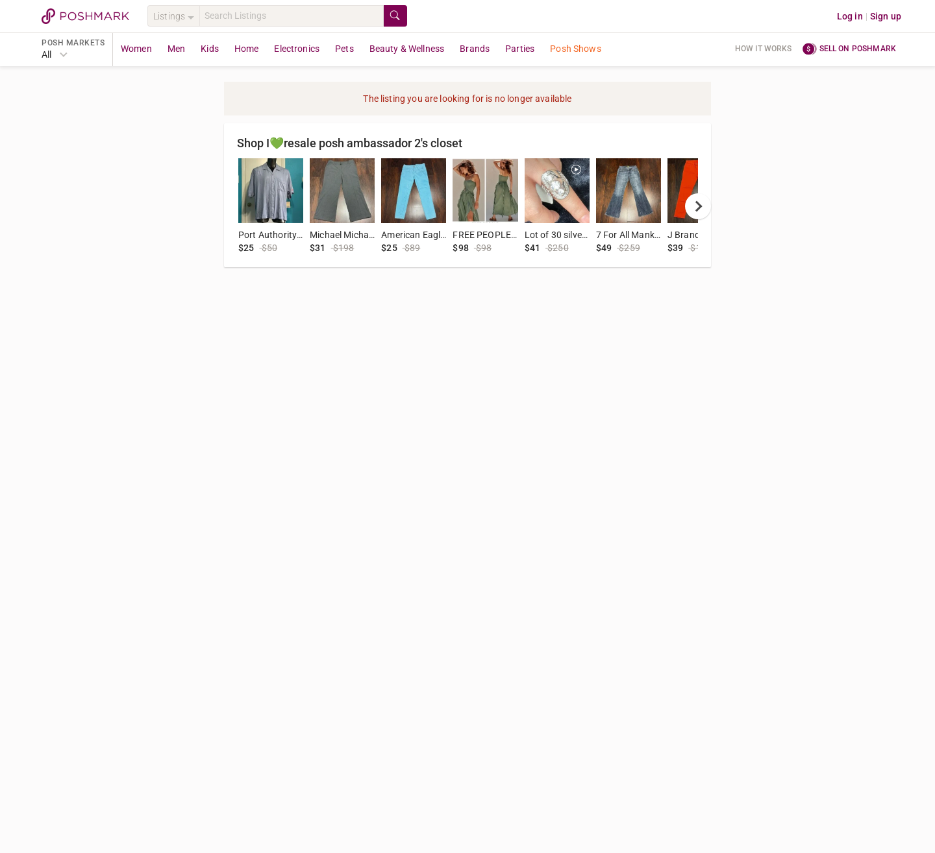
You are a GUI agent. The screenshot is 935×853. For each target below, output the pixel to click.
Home (246, 48)
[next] (698, 206)
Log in (850, 16)
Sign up (885, 16)
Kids (210, 48)
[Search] (291, 16)
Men (176, 48)
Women (136, 48)
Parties (519, 48)
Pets (344, 48)
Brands (475, 48)
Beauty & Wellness (407, 48)
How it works (763, 48)
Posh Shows (575, 48)
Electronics (296, 48)
